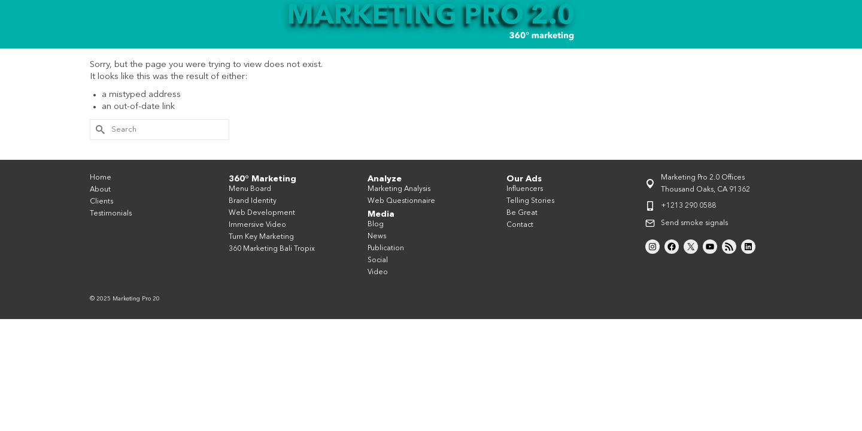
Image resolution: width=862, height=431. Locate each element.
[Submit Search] (99, 151)
